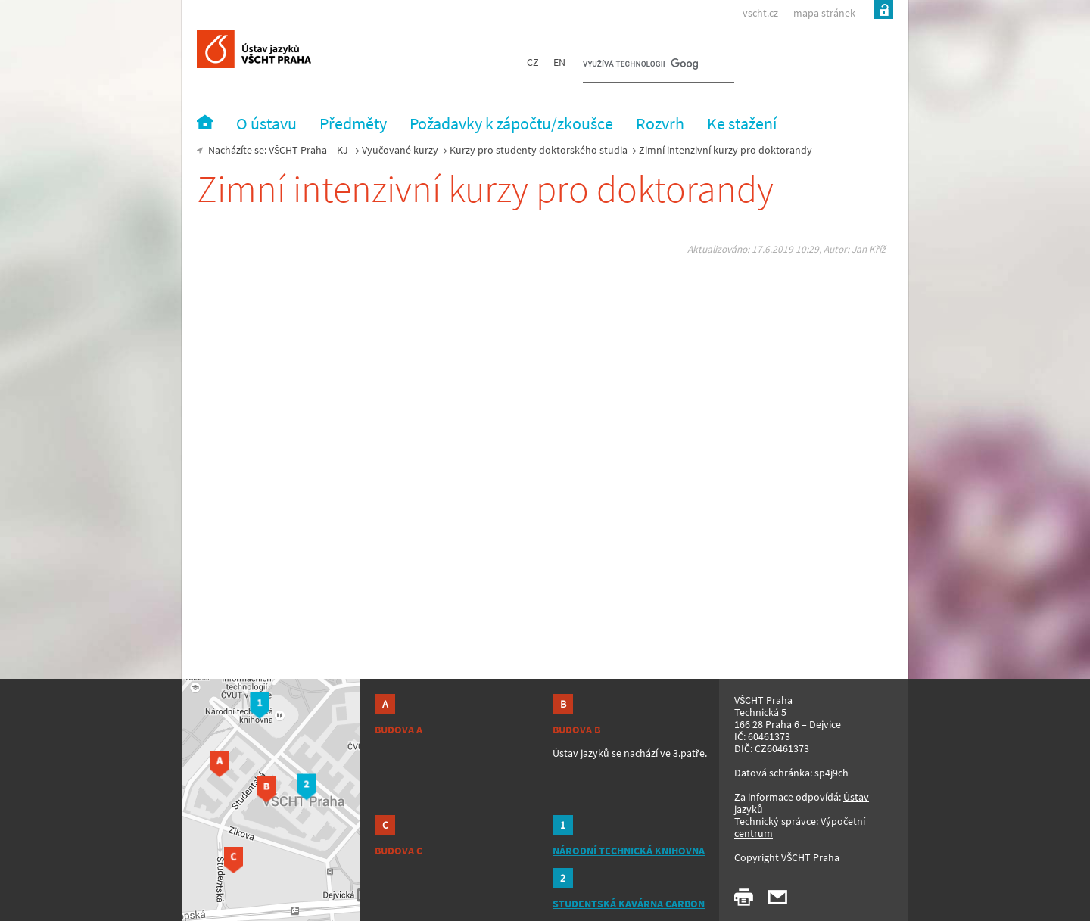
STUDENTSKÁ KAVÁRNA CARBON (629, 903)
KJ (342, 150)
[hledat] (640, 65)
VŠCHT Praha (298, 150)
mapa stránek (824, 13)
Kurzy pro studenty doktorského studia (539, 150)
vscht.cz (760, 13)
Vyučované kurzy (400, 150)
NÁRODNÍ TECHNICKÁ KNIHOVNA (629, 850)
